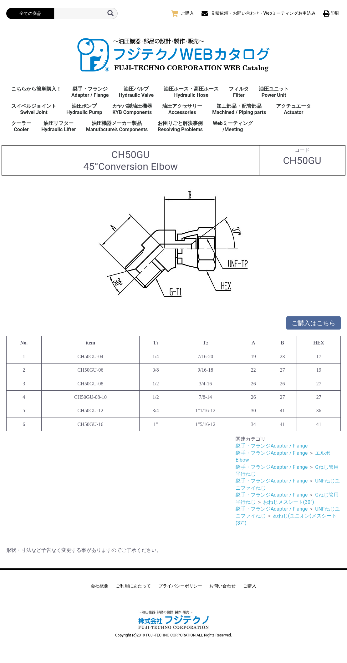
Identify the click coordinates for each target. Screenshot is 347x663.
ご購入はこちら (313, 325)
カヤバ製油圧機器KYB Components (132, 109)
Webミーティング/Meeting (233, 126)
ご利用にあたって (133, 585)
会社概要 (99, 585)
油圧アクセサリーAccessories (182, 109)
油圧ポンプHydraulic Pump (84, 109)
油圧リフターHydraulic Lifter (58, 126)
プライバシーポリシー (180, 585)
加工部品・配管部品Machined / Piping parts (239, 109)
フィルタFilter (239, 92)
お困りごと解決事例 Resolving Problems (180, 126)
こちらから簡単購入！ (36, 89)
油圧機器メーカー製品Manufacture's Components (117, 126)
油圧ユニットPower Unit (274, 92)
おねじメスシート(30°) (288, 502)
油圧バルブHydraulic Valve (136, 92)
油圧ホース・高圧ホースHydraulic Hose (191, 92)
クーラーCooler (21, 126)
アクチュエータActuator (293, 109)
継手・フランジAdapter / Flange (90, 92)
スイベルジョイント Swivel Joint (33, 109)
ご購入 (249, 585)
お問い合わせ (222, 585)
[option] (173, 246)
